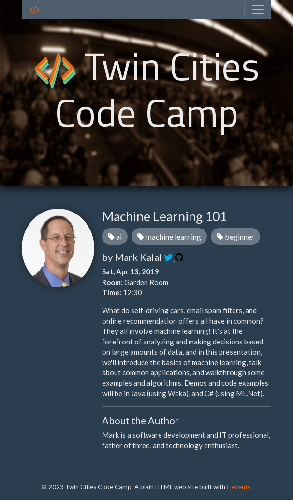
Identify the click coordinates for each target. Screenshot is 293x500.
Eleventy (238, 487)
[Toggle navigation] (257, 9)
